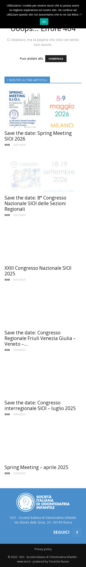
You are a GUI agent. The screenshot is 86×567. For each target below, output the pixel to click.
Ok (44, 21)
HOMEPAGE (56, 58)
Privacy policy (43, 549)
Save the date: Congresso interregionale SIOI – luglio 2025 (40, 405)
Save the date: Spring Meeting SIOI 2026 (38, 136)
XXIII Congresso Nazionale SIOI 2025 (37, 271)
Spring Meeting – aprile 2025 (36, 467)
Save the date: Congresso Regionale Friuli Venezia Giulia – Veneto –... (40, 338)
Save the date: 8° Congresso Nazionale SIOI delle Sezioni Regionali (35, 203)
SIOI (7, 144)
